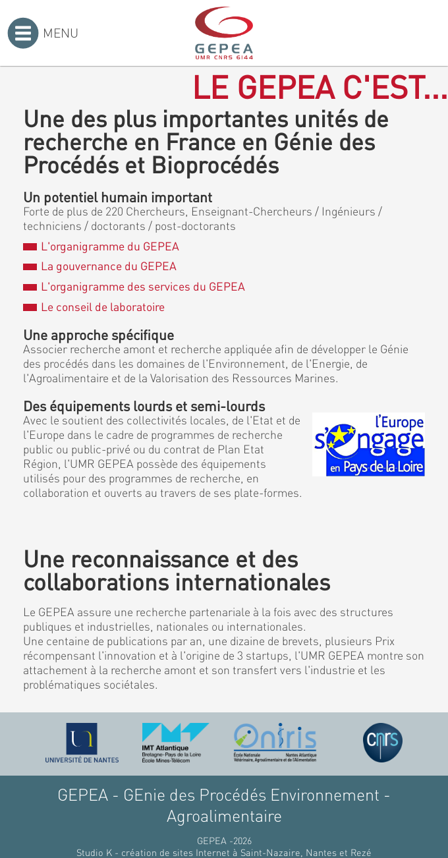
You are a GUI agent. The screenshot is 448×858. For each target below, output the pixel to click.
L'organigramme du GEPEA (101, 246)
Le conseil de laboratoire (93, 306)
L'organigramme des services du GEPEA (133, 286)
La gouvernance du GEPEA (99, 265)
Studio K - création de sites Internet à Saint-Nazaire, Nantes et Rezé (224, 852)
